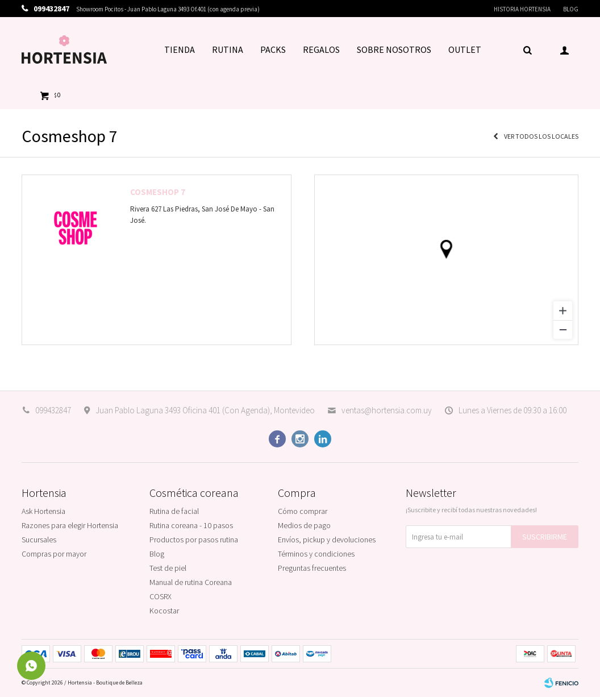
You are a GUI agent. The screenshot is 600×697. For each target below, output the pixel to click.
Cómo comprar (302, 511)
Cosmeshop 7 (157, 191)
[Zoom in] (562, 310)
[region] (446, 260)
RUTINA (227, 49)
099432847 (53, 410)
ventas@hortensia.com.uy (386, 410)
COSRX (160, 596)
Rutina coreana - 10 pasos (191, 525)
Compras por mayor (54, 554)
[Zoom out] (562, 329)
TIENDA (179, 49)
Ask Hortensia (43, 511)
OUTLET (464, 49)
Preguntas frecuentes (312, 568)
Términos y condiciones (316, 554)
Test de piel (167, 568)
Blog (570, 9)
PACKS (273, 49)
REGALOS (321, 49)
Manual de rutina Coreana (190, 582)
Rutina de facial (174, 511)
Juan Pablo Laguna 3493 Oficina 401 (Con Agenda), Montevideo (205, 410)
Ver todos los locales (541, 136)
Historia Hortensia (522, 9)
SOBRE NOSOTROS (394, 49)
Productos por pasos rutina (193, 539)
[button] (527, 49)
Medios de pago (304, 525)
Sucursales (39, 539)
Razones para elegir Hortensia (70, 525)
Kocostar (164, 610)
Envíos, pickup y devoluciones (327, 539)
